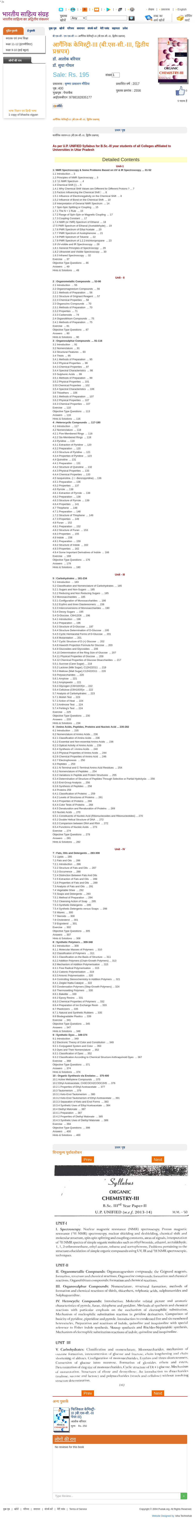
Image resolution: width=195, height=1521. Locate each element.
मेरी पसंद (104, 28)
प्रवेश (125, 28)
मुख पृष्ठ (52, 28)
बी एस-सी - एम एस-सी (63, 36)
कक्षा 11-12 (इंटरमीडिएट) (19, 44)
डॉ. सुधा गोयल (63, 65)
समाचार (81, 28)
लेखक (151, 9)
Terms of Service (78, 1509)
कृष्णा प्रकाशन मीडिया (77, 83)
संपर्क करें (92, 28)
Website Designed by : (164, 1516)
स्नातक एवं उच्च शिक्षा (17, 38)
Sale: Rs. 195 (71, 74)
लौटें (59, 105)
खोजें (61, 28)
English (182, 9)
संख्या (108, 75)
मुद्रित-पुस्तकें (11, 30)
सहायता (116, 28)
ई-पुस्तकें (31, 30)
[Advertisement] (120, 1423)
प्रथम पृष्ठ (120, 130)
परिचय (70, 28)
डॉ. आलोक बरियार (66, 59)
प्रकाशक (165, 9)
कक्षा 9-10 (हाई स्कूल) (17, 50)
